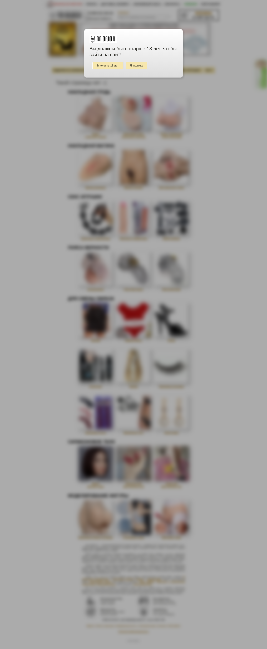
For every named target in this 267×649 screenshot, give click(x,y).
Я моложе (136, 65)
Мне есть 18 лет (108, 65)
